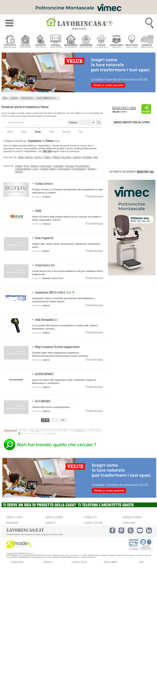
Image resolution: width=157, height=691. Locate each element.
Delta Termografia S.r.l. (46, 320)
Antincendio (45, 166)
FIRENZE (56, 157)
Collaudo (44, 169)
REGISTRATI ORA (124, 108)
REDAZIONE (12, 523)
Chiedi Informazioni (94, 196)
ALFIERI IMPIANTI (44, 374)
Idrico (26, 166)
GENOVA (77, 157)
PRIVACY (48, 562)
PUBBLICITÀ (90, 517)
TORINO (47, 157)
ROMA (21, 157)
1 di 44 (45, 420)
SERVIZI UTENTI (14, 517)
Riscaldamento (82, 166)
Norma (53, 169)
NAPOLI (38, 157)
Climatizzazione (79, 169)
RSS (141, 562)
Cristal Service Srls (45, 265)
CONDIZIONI (17, 562)
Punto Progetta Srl (44, 238)
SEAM (38, 211)
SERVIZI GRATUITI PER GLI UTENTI (132, 122)
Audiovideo (58, 166)
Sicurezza (69, 166)
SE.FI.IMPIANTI (43, 401)
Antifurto (19, 172)
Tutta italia (47, 151)
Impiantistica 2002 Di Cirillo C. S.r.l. (53, 292)
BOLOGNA (66, 157)
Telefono (91, 169)
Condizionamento (23, 169)
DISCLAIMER (110, 562)
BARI (96, 157)
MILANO (29, 157)
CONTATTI (50, 523)
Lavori (35, 169)
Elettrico (35, 166)
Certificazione (63, 169)
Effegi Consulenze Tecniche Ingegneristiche (57, 347)
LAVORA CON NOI (93, 523)
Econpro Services (44, 183)
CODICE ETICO (79, 562)
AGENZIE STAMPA (132, 517)
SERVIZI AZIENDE (54, 517)
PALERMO (87, 157)
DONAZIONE (129, 523)
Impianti (18, 166)
